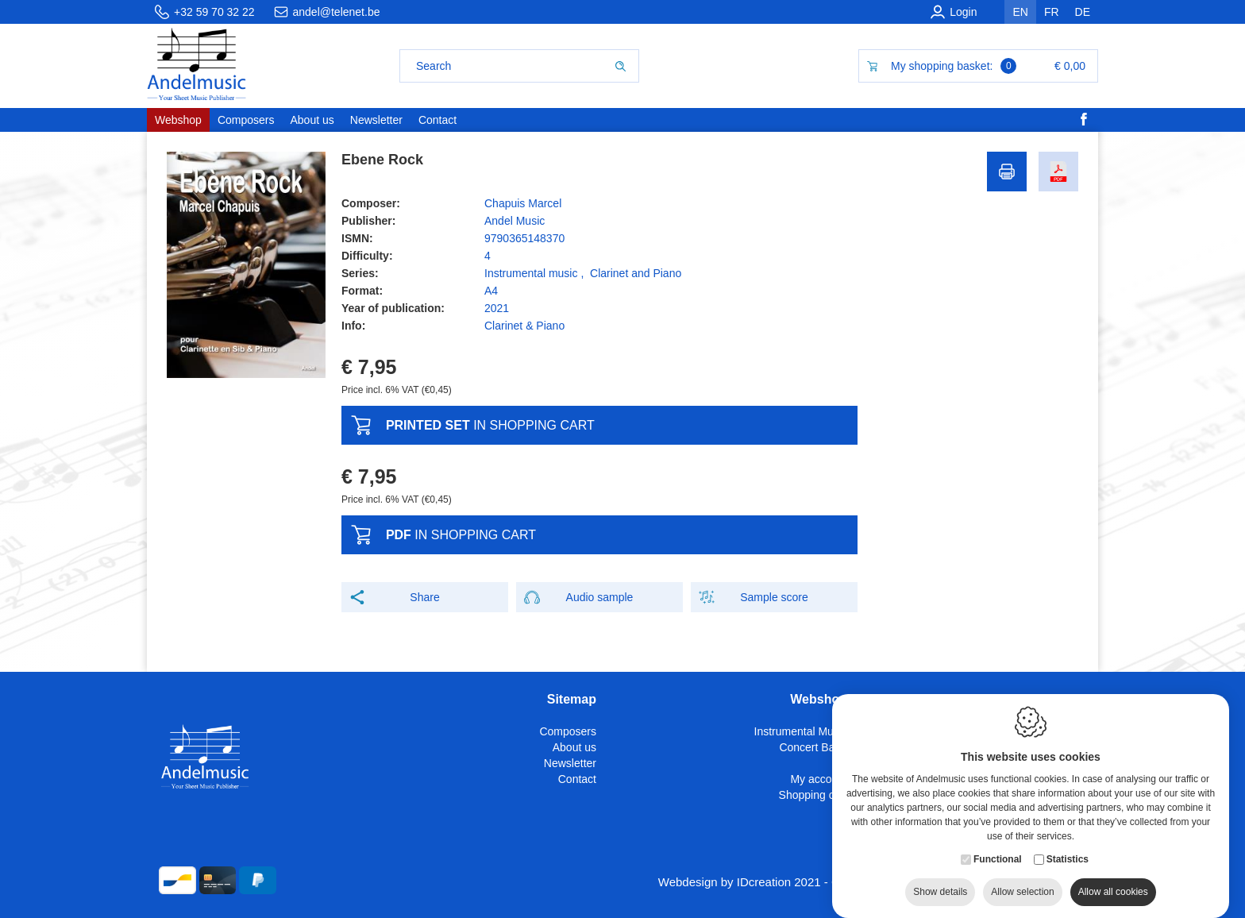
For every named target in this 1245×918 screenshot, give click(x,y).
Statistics (1067, 852)
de (1082, 12)
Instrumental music (530, 273)
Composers (567, 731)
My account (818, 779)
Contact (577, 779)
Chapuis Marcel (522, 203)
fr (1051, 12)
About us (574, 747)
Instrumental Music (800, 731)
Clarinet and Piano (635, 273)
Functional (997, 852)
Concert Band (813, 747)
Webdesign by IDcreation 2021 (739, 882)
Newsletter (570, 763)
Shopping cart (813, 795)
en (1019, 12)
